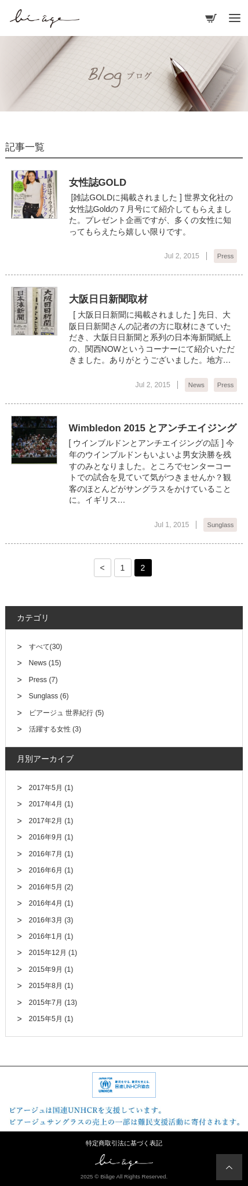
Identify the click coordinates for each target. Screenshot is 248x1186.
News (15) (45, 663)
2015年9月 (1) (51, 969)
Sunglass (220, 524)
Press (225, 256)
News (196, 384)
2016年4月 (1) (51, 903)
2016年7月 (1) (51, 854)
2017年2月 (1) (51, 821)
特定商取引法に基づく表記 (124, 1143)
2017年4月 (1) (51, 804)
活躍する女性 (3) (55, 729)
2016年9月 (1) (51, 837)
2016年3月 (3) (51, 920)
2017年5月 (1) (51, 788)
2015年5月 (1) (51, 1019)
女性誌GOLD (97, 182)
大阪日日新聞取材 (108, 299)
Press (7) (43, 680)
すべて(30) (46, 647)
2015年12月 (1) (53, 953)
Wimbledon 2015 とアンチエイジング (153, 428)
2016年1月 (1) (51, 936)
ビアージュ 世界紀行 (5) (66, 713)
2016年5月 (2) (51, 887)
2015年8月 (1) (51, 986)
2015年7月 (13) (53, 1002)
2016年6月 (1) (51, 870)
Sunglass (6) (49, 696)
